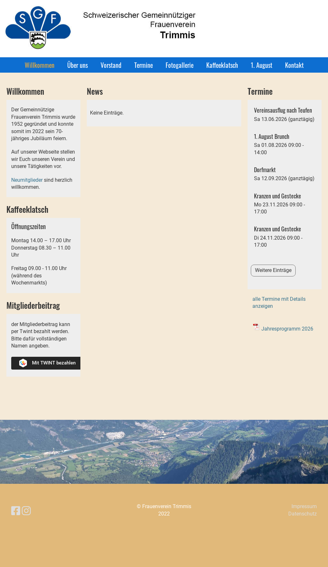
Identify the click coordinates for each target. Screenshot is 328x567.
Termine (143, 65)
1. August (261, 65)
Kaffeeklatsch (222, 65)
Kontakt (294, 65)
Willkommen (39, 65)
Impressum (304, 506)
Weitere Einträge (273, 270)
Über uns (77, 65)
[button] (284, 114)
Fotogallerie (179, 65)
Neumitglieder (27, 180)
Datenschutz (302, 514)
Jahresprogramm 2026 (287, 329)
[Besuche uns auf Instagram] (26, 511)
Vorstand (111, 65)
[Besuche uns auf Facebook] (15, 511)
